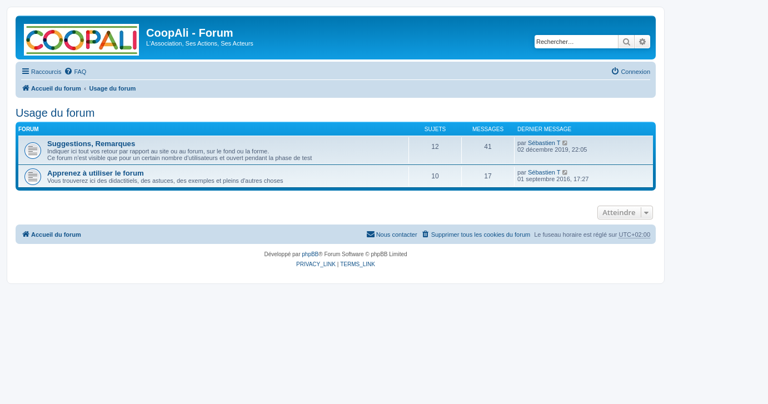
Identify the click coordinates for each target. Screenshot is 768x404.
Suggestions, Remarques (91, 143)
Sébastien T (544, 142)
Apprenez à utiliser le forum (95, 173)
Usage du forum (55, 113)
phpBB (310, 254)
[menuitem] (75, 71)
